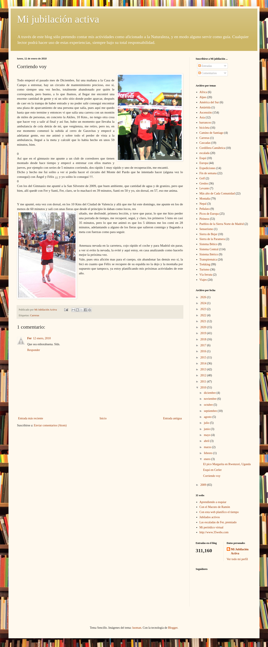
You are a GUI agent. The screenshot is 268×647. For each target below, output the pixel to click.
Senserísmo (206, 229)
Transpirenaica (208, 259)
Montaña (205, 198)
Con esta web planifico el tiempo (219, 512)
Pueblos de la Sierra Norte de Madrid (222, 224)
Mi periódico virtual (212, 527)
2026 (203, 297)
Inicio (103, 418)
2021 (203, 321)
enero (207, 459)
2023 (203, 309)
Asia (202, 117)
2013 (203, 369)
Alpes (203, 97)
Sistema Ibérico (209, 254)
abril (207, 441)
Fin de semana (208, 173)
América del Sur (209, 102)
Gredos (204, 183)
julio (207, 422)
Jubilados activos (210, 517)
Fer (29, 338)
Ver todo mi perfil (237, 559)
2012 (203, 375)
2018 (203, 339)
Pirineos (204, 218)
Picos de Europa (209, 213)
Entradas (205, 66)
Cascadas (205, 142)
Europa (204, 163)
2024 (203, 303)
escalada (205, 153)
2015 (203, 357)
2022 (203, 315)
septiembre (211, 411)
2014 (203, 363)
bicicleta (205, 127)
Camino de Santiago (212, 132)
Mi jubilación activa (58, 19)
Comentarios (207, 73)
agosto (208, 416)
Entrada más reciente (30, 418)
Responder (33, 350)
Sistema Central (209, 249)
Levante (204, 188)
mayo (207, 435)
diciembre (210, 392)
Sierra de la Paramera (212, 239)
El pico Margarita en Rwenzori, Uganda (227, 464)
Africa (203, 92)
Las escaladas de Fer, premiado (218, 522)
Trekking (205, 264)
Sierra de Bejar (208, 234)
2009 (203, 484)
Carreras (34, 315)
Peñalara (205, 208)
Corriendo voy (211, 475)
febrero (208, 453)
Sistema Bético (208, 244)
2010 (203, 387)
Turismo (205, 269)
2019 (203, 333)
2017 (203, 345)
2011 (203, 381)
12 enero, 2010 (42, 338)
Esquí (203, 158)
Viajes (203, 279)
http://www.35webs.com (214, 532)
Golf (202, 178)
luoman (136, 627)
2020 (203, 327)
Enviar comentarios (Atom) (50, 425)
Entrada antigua (172, 418)
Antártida (205, 107)
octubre (208, 404)
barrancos (205, 122)
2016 (203, 351)
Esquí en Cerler (212, 470)
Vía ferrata (206, 274)
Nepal (203, 203)
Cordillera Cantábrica (212, 148)
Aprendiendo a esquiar (213, 502)
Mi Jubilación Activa (240, 551)
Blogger (172, 627)
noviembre (210, 398)
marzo (208, 447)
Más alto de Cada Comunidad (217, 193)
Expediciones (207, 168)
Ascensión (206, 112)
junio (207, 429)
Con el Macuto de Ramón (215, 507)
